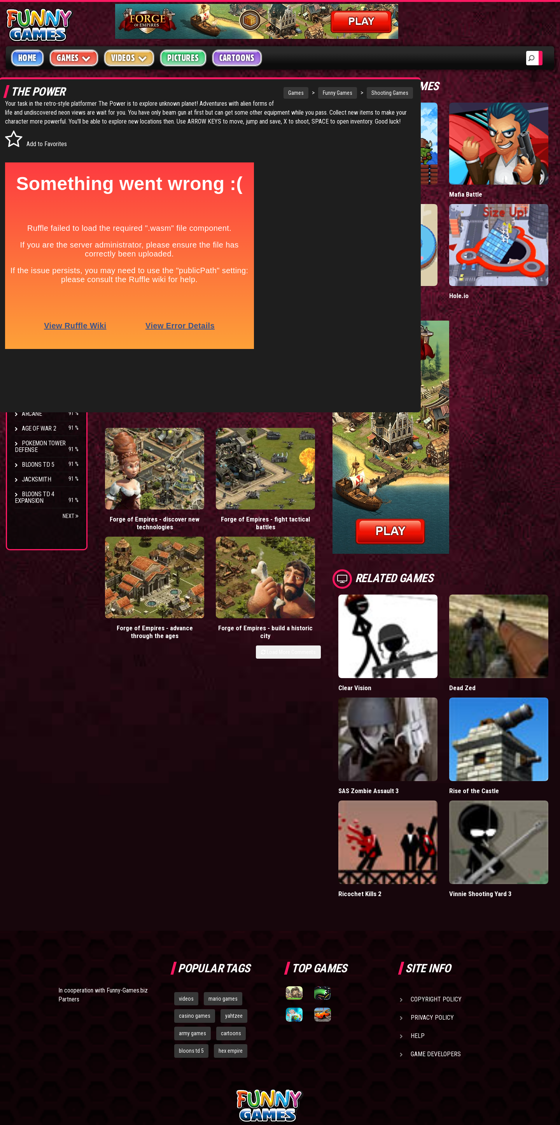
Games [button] (74, 57)
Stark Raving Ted (45, 399)
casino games (194, 934)
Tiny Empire (393, 178)
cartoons (231, 952)
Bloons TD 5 (38, 464)
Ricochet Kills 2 (398, 812)
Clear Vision (394, 639)
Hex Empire (37, 354)
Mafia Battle (485, 178)
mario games (223, 917)
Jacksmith (36, 479)
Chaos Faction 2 (44, 384)
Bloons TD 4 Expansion (34, 497)
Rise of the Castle (493, 726)
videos (186, 917)
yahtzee (234, 934)
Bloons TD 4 (38, 325)
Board (30, 240)
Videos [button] (129, 57)
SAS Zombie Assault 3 (408, 726)
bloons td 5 (191, 969)
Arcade (32, 137)
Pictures (183, 57)
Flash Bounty (41, 340)
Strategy (35, 226)
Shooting (34, 167)
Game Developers (436, 972)
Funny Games (276, 93)
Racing (31, 196)
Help (418, 954)
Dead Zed (482, 639)
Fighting (33, 181)
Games (235, 93)
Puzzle (32, 152)
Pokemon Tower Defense (40, 446)
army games (192, 952)
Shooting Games (328, 93)
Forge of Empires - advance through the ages (262, 463)
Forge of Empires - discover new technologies (132, 463)
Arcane (32, 413)
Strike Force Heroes (50, 369)
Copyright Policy (436, 917)
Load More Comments (327, 487)
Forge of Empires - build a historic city (327, 463)
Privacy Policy (432, 936)
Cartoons (237, 57)
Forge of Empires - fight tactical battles (197, 463)
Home (27, 57)
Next (71, 516)
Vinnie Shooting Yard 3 (500, 812)
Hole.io (478, 263)
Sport (30, 211)
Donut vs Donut (398, 263)
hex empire (231, 969)
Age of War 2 (39, 428)
